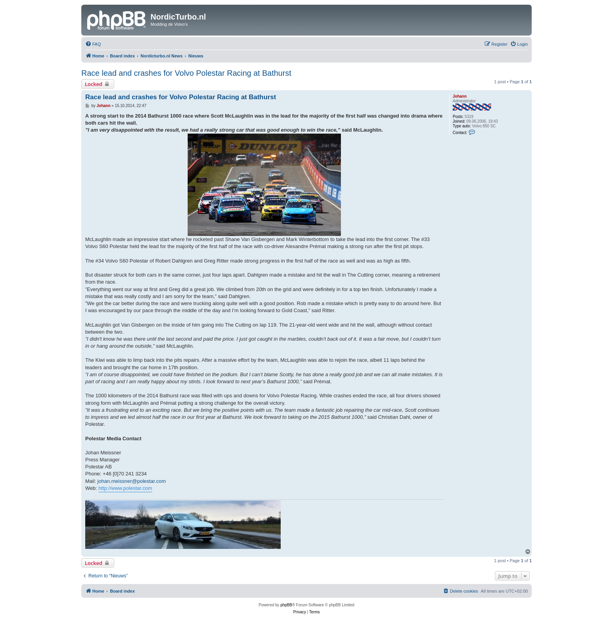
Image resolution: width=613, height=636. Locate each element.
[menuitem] (93, 44)
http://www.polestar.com (125, 488)
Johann (460, 96)
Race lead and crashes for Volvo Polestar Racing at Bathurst (186, 73)
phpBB (286, 605)
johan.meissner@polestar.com (131, 481)
